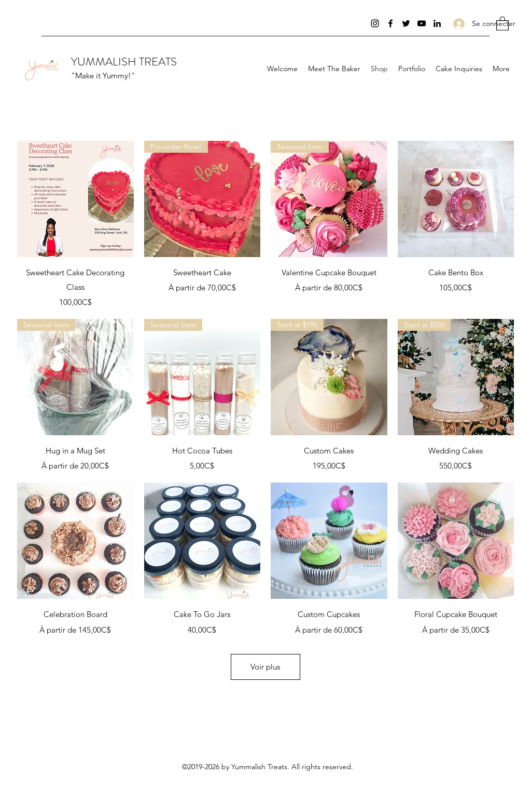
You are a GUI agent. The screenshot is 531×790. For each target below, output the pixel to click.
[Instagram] (375, 23)
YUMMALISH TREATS (124, 61)
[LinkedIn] (437, 23)
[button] (502, 23)
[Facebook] (390, 23)
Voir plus (265, 667)
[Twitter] (406, 23)
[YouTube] (421, 23)
